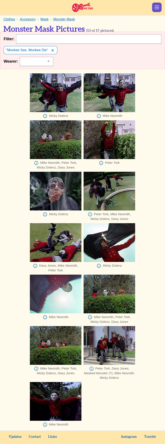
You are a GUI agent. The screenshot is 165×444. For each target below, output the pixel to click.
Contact (35, 436)
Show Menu (157, 7)
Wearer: (11, 61)
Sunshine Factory (82, 7)
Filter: (9, 39)
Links (52, 436)
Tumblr (150, 436)
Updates (15, 436)
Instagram (129, 436)
